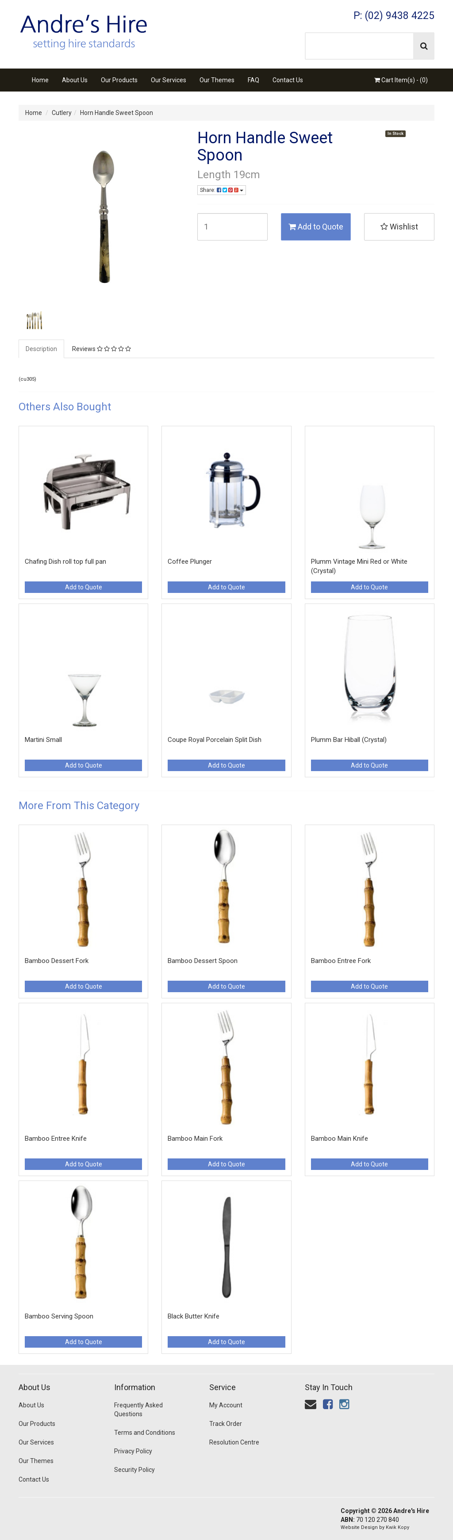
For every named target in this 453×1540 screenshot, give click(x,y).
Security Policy (134, 1469)
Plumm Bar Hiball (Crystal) (349, 740)
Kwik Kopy (397, 1527)
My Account (225, 1405)
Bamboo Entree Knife (56, 1139)
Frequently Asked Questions (138, 1410)
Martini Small (43, 740)
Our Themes (217, 80)
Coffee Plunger (190, 562)
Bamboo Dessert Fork (56, 961)
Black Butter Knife (193, 1316)
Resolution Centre (234, 1442)
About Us (75, 80)
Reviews (101, 348)
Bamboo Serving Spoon (59, 1316)
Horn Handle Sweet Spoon (116, 112)
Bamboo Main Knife (339, 1139)
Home (40, 80)
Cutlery (62, 112)
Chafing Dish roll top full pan (65, 562)
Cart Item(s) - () (401, 80)
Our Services (168, 80)
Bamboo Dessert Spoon (203, 961)
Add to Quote (315, 226)
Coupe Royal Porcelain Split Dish (214, 740)
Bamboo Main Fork (195, 1139)
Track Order (225, 1423)
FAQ (253, 80)
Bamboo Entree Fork (341, 961)
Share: (221, 190)
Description (41, 348)
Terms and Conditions (144, 1432)
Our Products (119, 80)
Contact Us (288, 80)
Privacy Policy (133, 1451)
